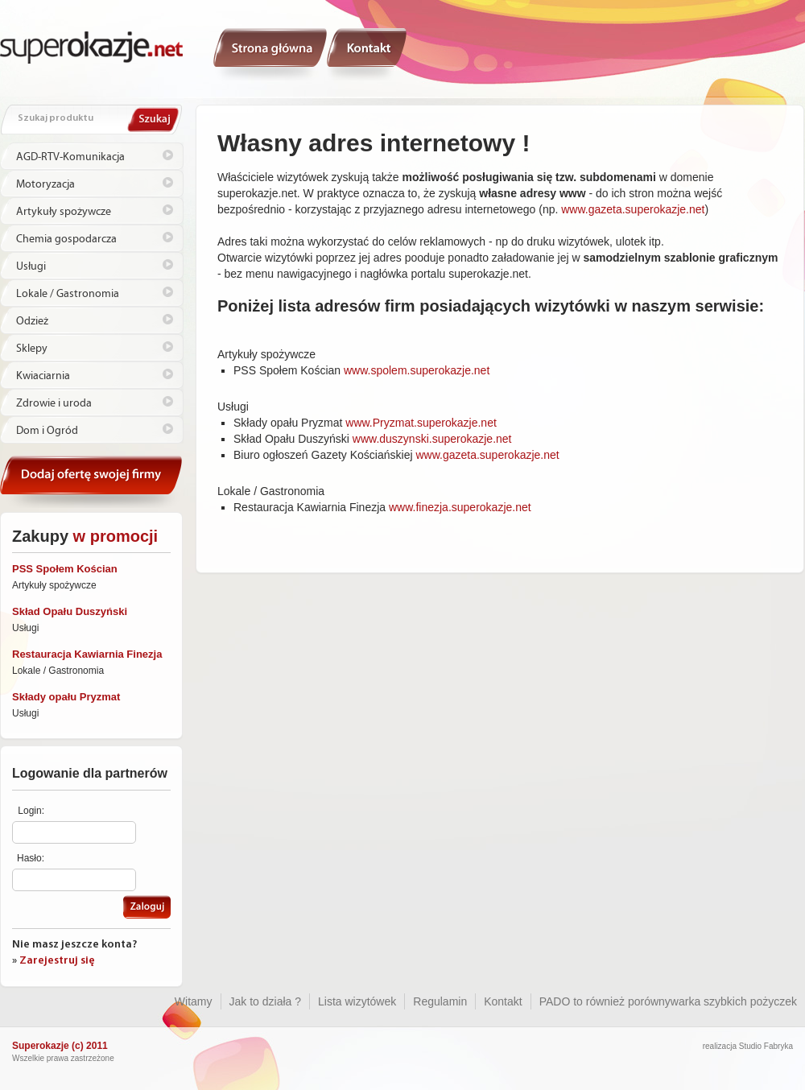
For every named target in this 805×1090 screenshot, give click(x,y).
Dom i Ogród (47, 430)
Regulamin (440, 1001)
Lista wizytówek (357, 1001)
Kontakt (367, 54)
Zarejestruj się (57, 961)
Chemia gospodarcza (66, 239)
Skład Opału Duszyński (69, 611)
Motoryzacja (45, 184)
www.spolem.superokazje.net (416, 370)
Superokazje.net (91, 46)
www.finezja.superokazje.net (460, 507)
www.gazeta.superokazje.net (632, 209)
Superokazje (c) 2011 (60, 1045)
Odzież (32, 321)
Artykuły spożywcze (63, 211)
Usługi (31, 266)
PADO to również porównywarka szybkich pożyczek (668, 1001)
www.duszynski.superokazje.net (432, 438)
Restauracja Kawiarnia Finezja (87, 654)
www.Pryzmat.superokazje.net (421, 422)
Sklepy (31, 348)
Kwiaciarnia (43, 376)
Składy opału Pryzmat (66, 697)
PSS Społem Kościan (65, 569)
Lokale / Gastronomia (67, 293)
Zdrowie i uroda (54, 403)
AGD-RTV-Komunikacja (70, 157)
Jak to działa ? (265, 1001)
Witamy (270, 54)
